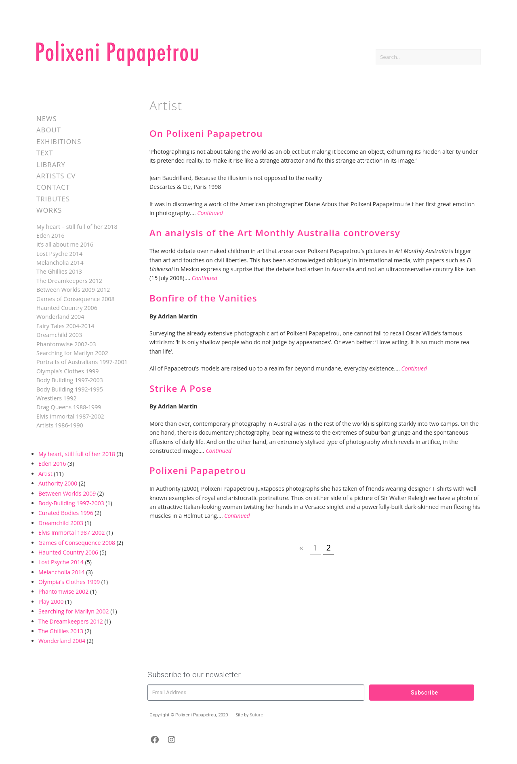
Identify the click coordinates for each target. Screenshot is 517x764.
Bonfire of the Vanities (203, 298)
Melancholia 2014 (60, 262)
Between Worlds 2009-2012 (73, 289)
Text (44, 152)
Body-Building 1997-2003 (71, 503)
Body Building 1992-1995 (69, 389)
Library (50, 164)
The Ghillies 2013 (59, 271)
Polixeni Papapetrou (197, 470)
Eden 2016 (50, 235)
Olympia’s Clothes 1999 (67, 371)
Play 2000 (50, 601)
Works (49, 210)
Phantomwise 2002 (63, 591)
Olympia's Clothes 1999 (69, 582)
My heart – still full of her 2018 (77, 226)
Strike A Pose (180, 388)
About (48, 129)
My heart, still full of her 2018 (76, 454)
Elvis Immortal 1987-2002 (70, 416)
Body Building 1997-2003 (69, 380)
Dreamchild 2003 (59, 335)
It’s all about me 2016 (64, 244)
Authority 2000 (57, 483)
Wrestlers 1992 (56, 398)
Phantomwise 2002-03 (66, 344)
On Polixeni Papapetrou (206, 133)
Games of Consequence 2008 (75, 299)
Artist (45, 473)
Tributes (53, 198)
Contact (53, 187)
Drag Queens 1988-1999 (68, 407)
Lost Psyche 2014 (59, 253)
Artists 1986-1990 (59, 425)
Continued (210, 213)
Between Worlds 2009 (67, 493)
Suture (256, 715)
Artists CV (56, 175)
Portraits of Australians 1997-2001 (82, 362)
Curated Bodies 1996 (65, 513)
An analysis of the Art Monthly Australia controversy (274, 232)
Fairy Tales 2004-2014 (65, 326)
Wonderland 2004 (60, 316)
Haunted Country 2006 (66, 308)
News (46, 118)
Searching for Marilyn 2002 (72, 353)
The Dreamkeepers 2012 (69, 281)
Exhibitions (58, 141)
